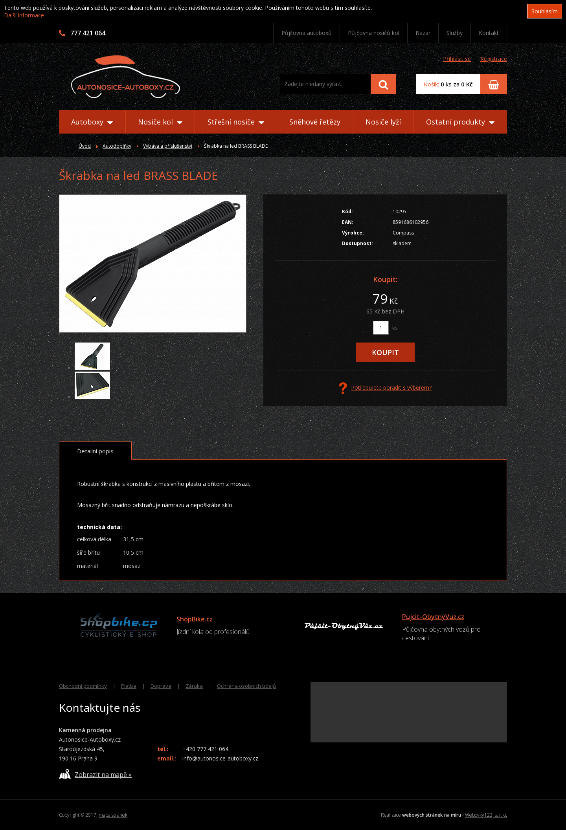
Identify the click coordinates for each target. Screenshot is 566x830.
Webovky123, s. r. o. (486, 815)
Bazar (422, 33)
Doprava (161, 685)
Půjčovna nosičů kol (373, 33)
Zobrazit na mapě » (95, 774)
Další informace (24, 15)
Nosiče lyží (383, 121)
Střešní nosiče (236, 121)
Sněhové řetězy (314, 121)
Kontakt (489, 33)
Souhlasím (544, 11)
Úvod (85, 146)
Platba (128, 685)
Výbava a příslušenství (167, 146)
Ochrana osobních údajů (246, 685)
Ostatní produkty (460, 121)
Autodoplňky (117, 146)
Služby (455, 33)
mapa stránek (113, 815)
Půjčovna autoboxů (306, 33)
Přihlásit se (457, 58)
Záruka (194, 685)
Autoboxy (92, 121)
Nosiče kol (160, 121)
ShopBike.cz (194, 619)
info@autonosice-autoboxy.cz (220, 758)
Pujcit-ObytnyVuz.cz (433, 616)
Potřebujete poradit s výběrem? (385, 388)
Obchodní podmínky (83, 685)
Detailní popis (95, 451)
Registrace (493, 58)
